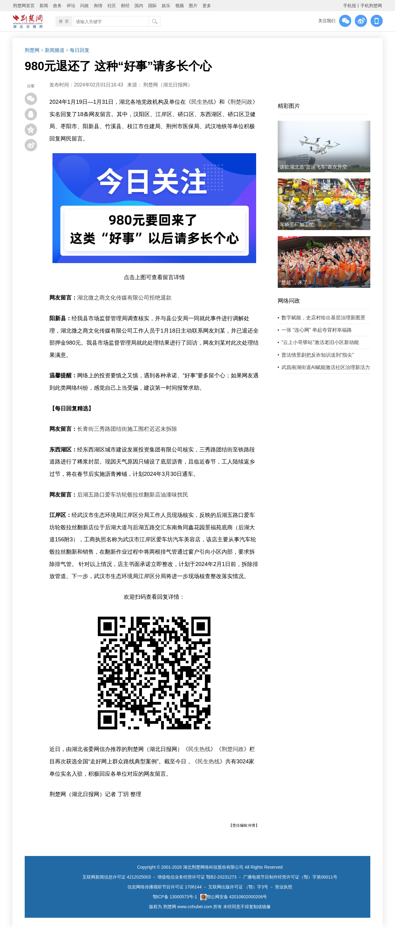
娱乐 (166, 5)
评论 (71, 5)
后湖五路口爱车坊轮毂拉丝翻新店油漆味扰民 (132, 495)
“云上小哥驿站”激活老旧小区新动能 (320, 342)
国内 (139, 5)
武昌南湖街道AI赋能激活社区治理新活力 (325, 367)
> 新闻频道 (52, 50)
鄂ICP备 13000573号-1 (175, 896)
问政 (84, 5)
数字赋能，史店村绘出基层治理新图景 (323, 317)
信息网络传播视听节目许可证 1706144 (164, 886)
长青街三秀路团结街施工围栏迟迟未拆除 (127, 429)
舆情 (98, 5)
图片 (193, 5)
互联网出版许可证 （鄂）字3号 (238, 886)
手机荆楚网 (371, 5)
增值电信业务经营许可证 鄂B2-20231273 (196, 877)
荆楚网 (32, 50)
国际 (152, 5)
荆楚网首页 (24, 5)
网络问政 (289, 301)
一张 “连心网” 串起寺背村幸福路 (316, 330)
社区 (111, 5)
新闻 (44, 5)
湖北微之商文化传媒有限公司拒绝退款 (124, 298)
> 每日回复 (77, 50)
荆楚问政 (241, 102)
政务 (57, 5)
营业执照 (283, 886)
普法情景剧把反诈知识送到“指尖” (317, 355)
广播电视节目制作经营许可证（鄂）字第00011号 (290, 877)
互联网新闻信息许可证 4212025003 (116, 877)
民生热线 (202, 102)
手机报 (349, 5)
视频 (179, 5)
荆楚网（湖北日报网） (168, 84)
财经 (125, 5)
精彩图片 (289, 106)
